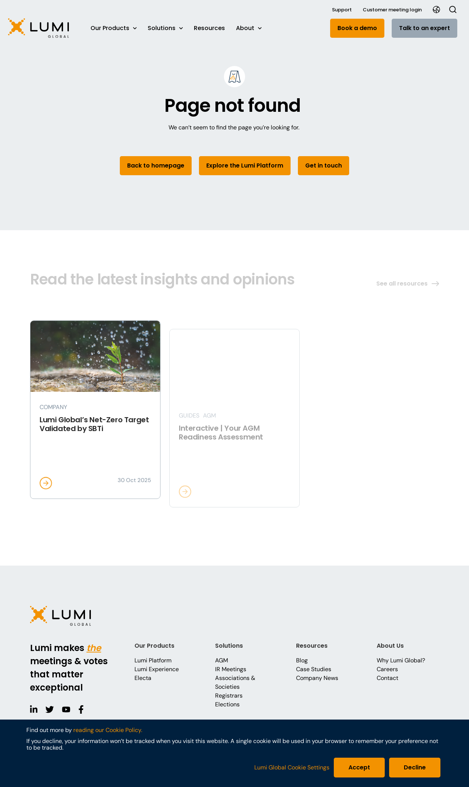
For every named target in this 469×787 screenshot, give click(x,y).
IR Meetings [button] (230, 669)
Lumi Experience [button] (156, 669)
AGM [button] (221, 660)
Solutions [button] (165, 28)
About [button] (249, 28)
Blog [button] (302, 660)
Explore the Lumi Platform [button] (244, 165)
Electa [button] (142, 678)
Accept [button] (359, 767)
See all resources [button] (407, 283)
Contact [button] (387, 678)
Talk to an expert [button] (424, 28)
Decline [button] (415, 767)
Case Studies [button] (313, 669)
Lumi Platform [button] (152, 660)
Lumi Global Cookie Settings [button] (291, 767)
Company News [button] (317, 678)
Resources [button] (209, 28)
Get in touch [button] (323, 165)
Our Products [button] (114, 28)
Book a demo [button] (357, 28)
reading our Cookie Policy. (107, 730)
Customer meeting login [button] (392, 9)
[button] (42, 28)
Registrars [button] (229, 695)
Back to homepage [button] (155, 165)
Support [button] (342, 9)
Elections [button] (227, 704)
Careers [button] (387, 669)
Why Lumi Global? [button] (401, 660)
